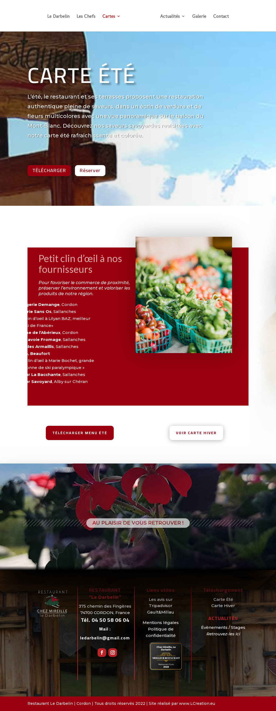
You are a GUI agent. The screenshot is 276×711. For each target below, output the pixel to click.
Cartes (108, 16)
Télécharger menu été (79, 432)
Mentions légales (161, 622)
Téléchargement (223, 589)
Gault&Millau (160, 612)
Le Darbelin (58, 16)
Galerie (199, 16)
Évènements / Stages (223, 627)
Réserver (90, 170)
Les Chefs (86, 16)
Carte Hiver (223, 605)
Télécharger (49, 170)
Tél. (105, 620)
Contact (221, 16)
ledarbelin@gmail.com (105, 638)
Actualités (170, 16)
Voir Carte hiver (196, 432)
